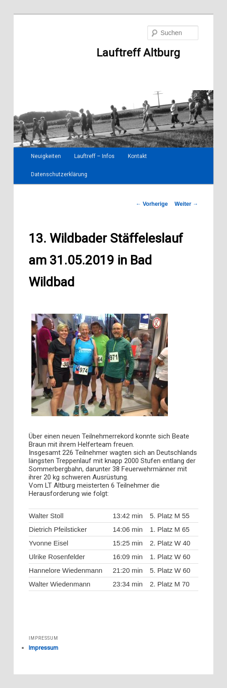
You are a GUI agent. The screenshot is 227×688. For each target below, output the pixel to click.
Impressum (43, 647)
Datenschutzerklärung (59, 174)
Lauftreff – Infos (94, 156)
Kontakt (137, 156)
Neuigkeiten (46, 156)
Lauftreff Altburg (104, 52)
